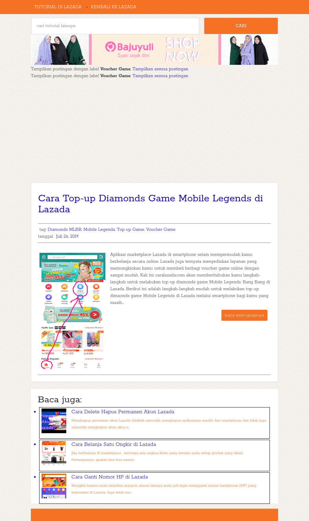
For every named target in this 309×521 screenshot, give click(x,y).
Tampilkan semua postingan (160, 69)
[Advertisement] (154, 131)
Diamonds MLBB (65, 229)
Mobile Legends (99, 229)
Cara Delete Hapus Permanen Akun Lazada (122, 411)
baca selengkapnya (244, 315)
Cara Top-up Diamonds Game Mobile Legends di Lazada (150, 204)
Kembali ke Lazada (113, 7)
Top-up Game (130, 229)
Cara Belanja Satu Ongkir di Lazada (113, 444)
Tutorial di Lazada (58, 7)
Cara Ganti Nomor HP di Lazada (109, 477)
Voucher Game (160, 229)
